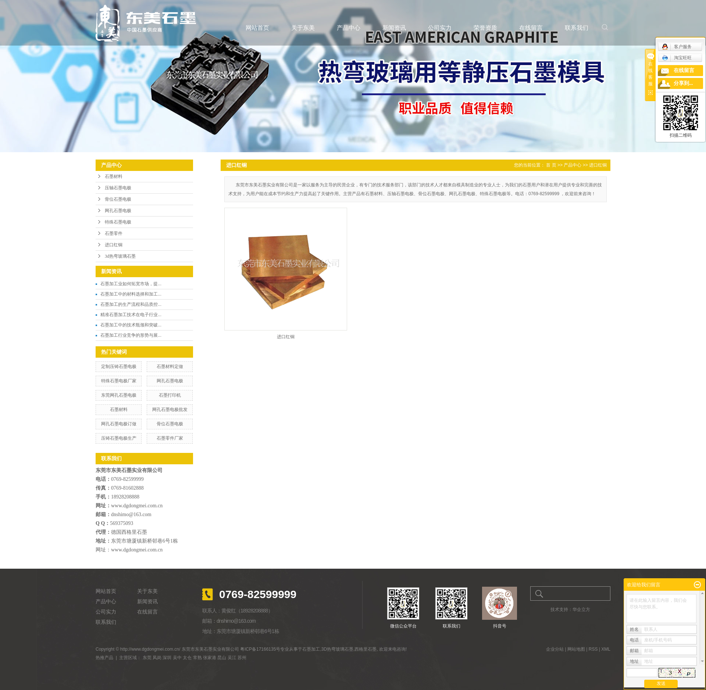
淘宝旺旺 (677, 58)
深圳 (167, 657)
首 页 (551, 165)
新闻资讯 (394, 28)
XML (605, 649)
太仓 (187, 657)
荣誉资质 (485, 28)
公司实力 (440, 28)
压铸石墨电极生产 (118, 438)
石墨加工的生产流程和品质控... (130, 304)
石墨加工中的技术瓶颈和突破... (130, 325)
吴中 (177, 657)
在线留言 (531, 28)
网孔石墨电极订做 (118, 423)
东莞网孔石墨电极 (118, 395)
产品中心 (348, 28)
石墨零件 (113, 233)
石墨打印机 (170, 395)
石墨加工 (311, 649)
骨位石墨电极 (118, 199)
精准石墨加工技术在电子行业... (130, 314)
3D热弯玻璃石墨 (337, 649)
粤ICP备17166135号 (260, 649)
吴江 (232, 657)
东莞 (147, 657)
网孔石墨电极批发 (170, 409)
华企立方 (581, 609)
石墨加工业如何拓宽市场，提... (130, 283)
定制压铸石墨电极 (118, 366)
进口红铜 (113, 244)
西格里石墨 (365, 649)
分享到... (683, 83)
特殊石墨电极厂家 (118, 380)
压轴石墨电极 (118, 187)
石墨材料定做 (170, 366)
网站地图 (576, 649)
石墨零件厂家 (170, 438)
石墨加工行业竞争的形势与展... (130, 335)
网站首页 (257, 28)
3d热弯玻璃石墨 (120, 256)
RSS (593, 649)
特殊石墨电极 (118, 222)
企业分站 (555, 649)
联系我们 (576, 28)
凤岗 (157, 657)
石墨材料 (113, 176)
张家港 (209, 657)
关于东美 (303, 28)
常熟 (197, 657)
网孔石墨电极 (118, 210)
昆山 (221, 657)
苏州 (242, 657)
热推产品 (104, 657)
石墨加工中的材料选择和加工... (130, 294)
